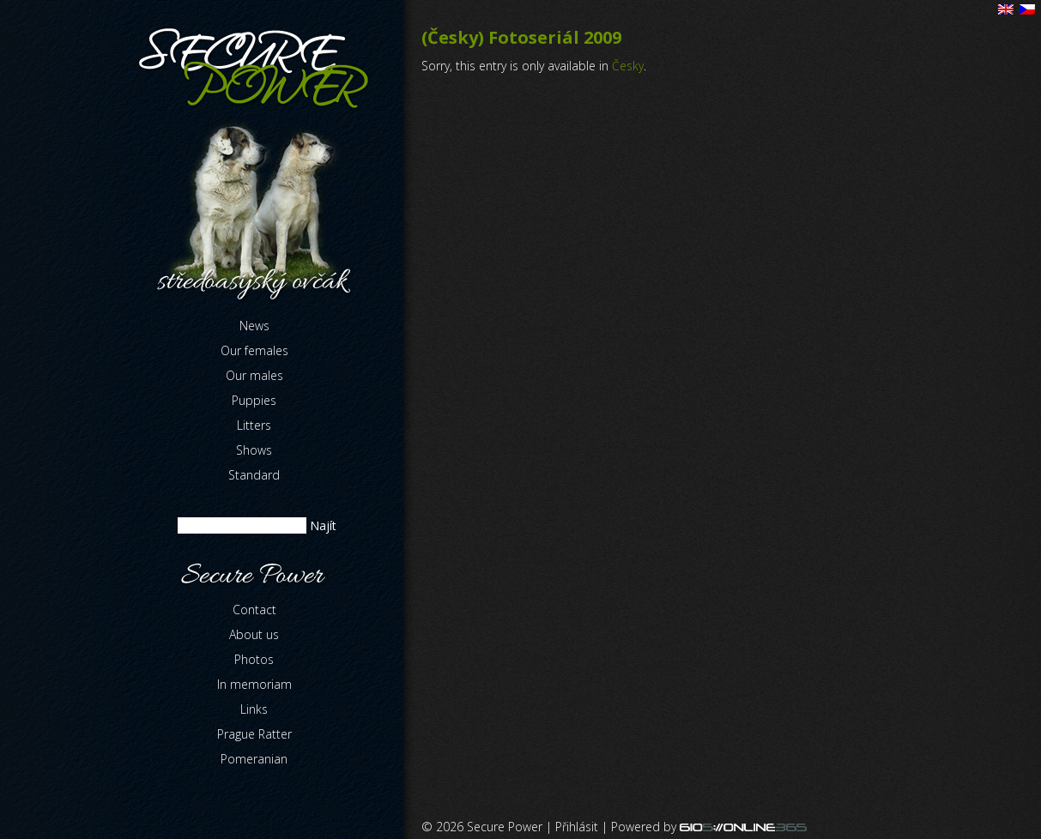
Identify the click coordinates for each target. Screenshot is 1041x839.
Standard (254, 475)
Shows (254, 450)
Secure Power (504, 826)
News (254, 325)
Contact (254, 609)
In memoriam (254, 684)
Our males (254, 375)
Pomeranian (254, 759)
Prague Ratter (254, 734)
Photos (254, 659)
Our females (254, 350)
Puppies (254, 400)
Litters (254, 425)
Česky (628, 65)
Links (254, 709)
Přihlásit (576, 826)
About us (254, 634)
